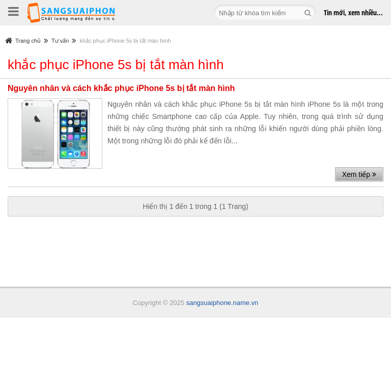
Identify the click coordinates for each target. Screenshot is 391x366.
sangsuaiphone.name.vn (222, 303)
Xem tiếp (359, 174)
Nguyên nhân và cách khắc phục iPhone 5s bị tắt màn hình (121, 88)
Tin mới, (353, 12)
